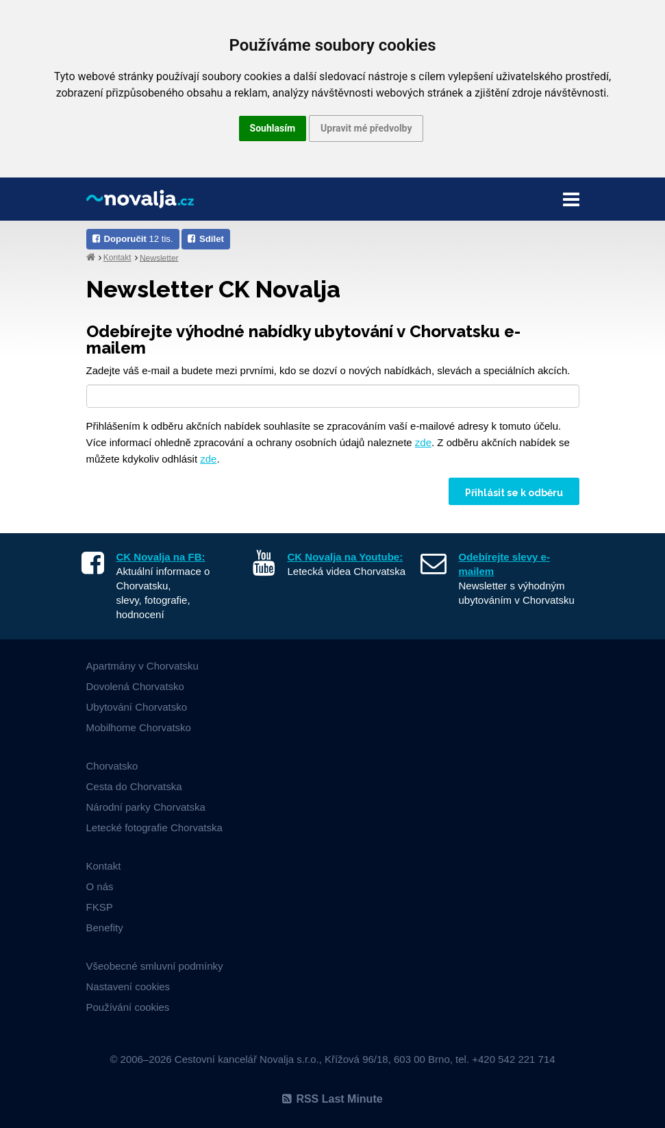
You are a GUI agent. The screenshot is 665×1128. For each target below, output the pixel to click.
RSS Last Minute (332, 1099)
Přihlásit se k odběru (514, 492)
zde (423, 442)
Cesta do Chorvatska (134, 786)
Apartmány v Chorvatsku (142, 666)
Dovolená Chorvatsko (135, 686)
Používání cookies (128, 1007)
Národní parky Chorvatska (145, 807)
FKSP (99, 907)
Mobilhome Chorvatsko (138, 727)
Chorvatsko (112, 766)
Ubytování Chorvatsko (137, 707)
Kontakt (117, 257)
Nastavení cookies (128, 986)
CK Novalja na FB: (160, 557)
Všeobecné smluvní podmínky (154, 966)
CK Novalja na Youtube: (345, 557)
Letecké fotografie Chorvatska (154, 827)
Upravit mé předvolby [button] (366, 128)
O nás (100, 886)
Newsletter (159, 257)
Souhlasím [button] (273, 128)
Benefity (104, 927)
